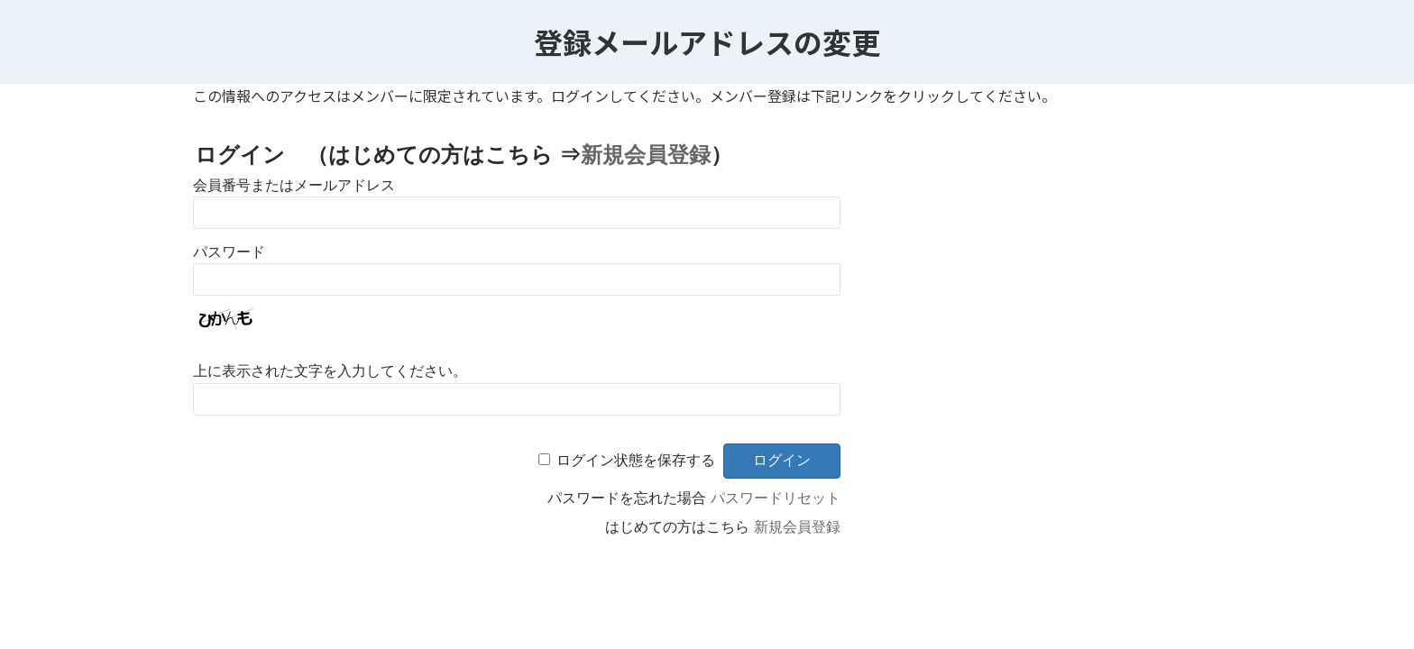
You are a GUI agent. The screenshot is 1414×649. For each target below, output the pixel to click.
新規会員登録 (646, 154)
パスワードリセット (775, 498)
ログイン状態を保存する (635, 460)
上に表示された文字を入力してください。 (330, 371)
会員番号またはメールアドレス (294, 185)
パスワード (229, 252)
